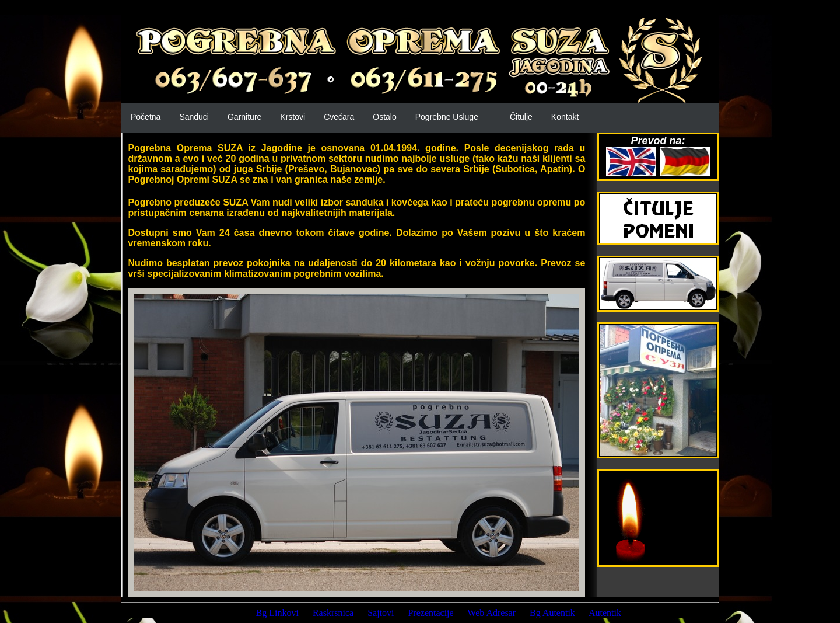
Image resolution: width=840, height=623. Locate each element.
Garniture (244, 116)
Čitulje (521, 116)
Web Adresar (491, 613)
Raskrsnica (333, 613)
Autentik (605, 613)
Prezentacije (430, 613)
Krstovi (292, 116)
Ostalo (384, 116)
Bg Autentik (552, 613)
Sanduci (194, 116)
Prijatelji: (224, 613)
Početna (145, 116)
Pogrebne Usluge (446, 116)
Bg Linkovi (277, 613)
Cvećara (339, 116)
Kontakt (565, 116)
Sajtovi (381, 613)
